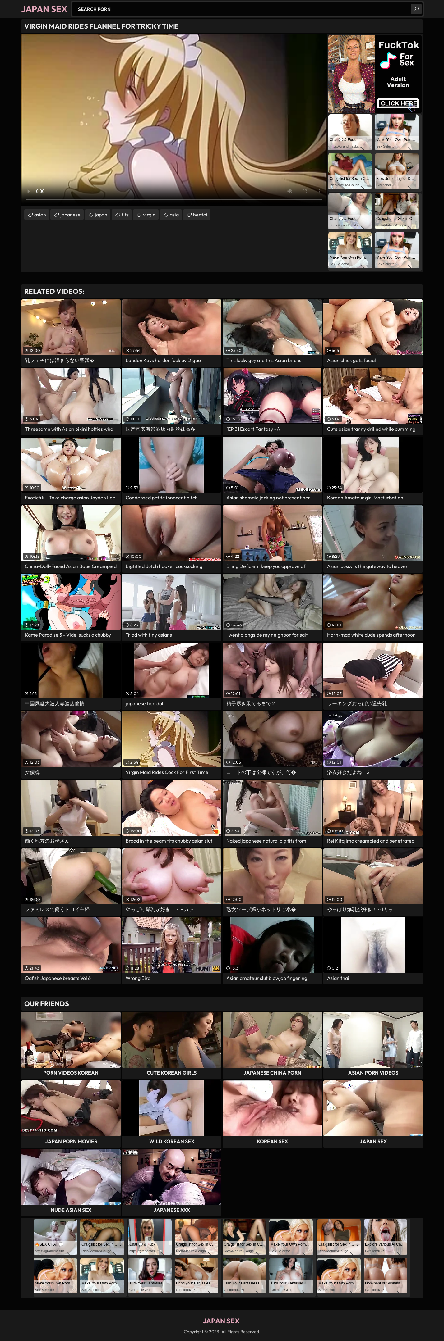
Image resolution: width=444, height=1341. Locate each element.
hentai (200, 214)
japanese (70, 214)
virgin (149, 214)
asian (40, 214)
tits (125, 214)
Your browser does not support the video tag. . (174, 120)
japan (101, 214)
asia (174, 214)
